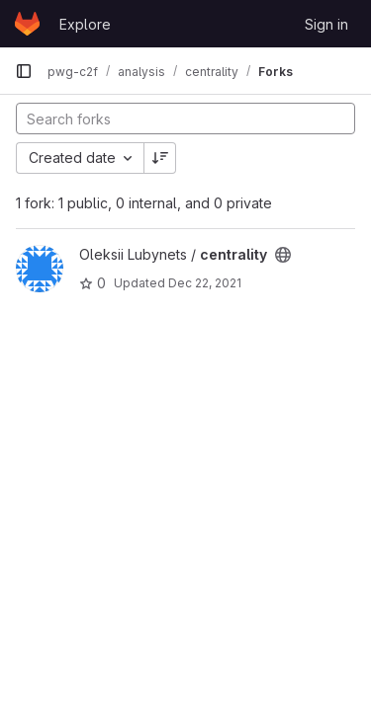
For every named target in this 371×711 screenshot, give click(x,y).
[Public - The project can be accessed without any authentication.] (283, 255)
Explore (85, 24)
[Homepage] (27, 24)
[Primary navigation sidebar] (24, 71)
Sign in (326, 24)
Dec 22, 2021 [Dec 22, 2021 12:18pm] (204, 283)
